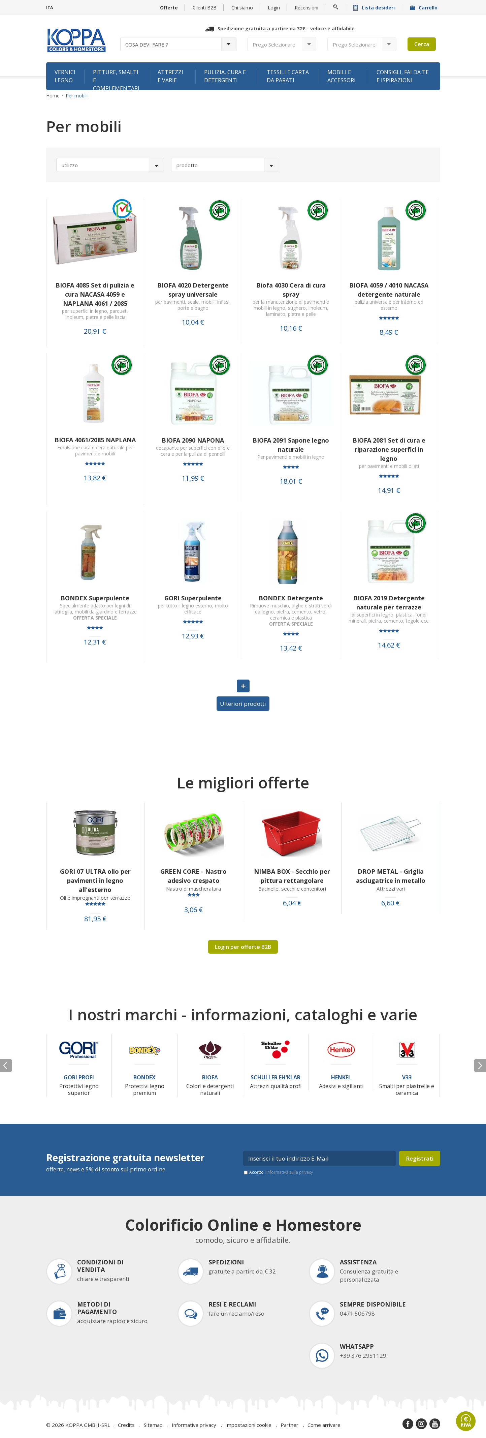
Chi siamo (242, 7)
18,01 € (291, 481)
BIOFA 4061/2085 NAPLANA (95, 440)
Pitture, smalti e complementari (116, 79)
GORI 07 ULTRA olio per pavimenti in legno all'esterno (95, 880)
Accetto (281, 1172)
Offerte (169, 7)
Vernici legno (65, 76)
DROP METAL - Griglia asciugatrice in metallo (390, 876)
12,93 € (193, 636)
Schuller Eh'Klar (275, 1077)
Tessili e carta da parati (288, 76)
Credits (126, 1424)
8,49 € (389, 332)
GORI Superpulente (193, 598)
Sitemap (153, 1424)
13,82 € (95, 478)
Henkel (341, 1077)
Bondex (144, 1077)
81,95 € (95, 919)
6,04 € (292, 903)
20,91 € (95, 331)
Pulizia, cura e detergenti (225, 76)
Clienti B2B (205, 7)
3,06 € (193, 909)
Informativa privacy (194, 1424)
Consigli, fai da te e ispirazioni (403, 76)
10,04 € (193, 322)
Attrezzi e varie (170, 76)
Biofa (210, 1077)
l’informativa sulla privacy (289, 1172)
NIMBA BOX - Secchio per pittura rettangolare (292, 876)
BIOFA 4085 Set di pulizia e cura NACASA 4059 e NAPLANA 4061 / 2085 (95, 294)
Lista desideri (374, 7)
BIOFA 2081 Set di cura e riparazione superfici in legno (389, 449)
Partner (289, 1424)
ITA (49, 7)
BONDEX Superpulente (95, 598)
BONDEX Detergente (291, 598)
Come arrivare (324, 1424)
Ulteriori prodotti (243, 704)
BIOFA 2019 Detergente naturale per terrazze (389, 602)
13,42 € (291, 648)
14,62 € (389, 645)
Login (274, 7)
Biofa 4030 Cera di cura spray (291, 289)
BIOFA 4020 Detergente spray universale (193, 289)
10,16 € (291, 328)
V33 (407, 1077)
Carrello (424, 7)
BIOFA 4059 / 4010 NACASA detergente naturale (388, 289)
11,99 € (193, 478)
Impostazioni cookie (248, 1424)
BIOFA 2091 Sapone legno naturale (291, 444)
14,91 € (389, 490)
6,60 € (390, 903)
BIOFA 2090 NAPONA (193, 440)
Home (53, 96)
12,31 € (95, 642)
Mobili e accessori (341, 76)
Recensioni (306, 7)
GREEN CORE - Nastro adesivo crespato (193, 876)
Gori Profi (79, 1077)
